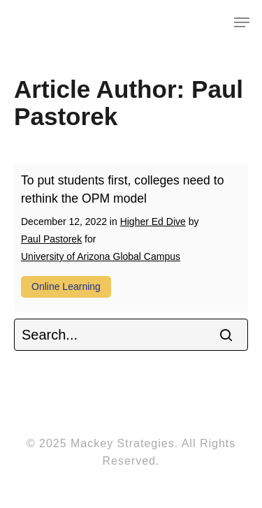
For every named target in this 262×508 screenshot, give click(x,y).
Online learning (66, 286)
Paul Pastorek (51, 239)
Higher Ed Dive (153, 221)
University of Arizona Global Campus (100, 256)
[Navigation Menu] (241, 22)
